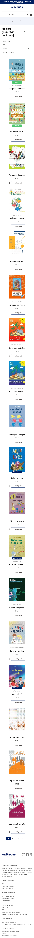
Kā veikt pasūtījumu (8, 896)
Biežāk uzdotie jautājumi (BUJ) (11, 912)
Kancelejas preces (7, 888)
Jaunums (17, 82)
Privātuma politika (7, 905)
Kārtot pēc (27, 32)
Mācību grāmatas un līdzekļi (14, 21)
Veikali (4, 933)
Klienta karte (6, 900)
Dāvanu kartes (6, 903)
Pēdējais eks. (17, 472)
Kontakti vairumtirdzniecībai (10, 931)
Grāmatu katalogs (7, 884)
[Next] (22, 838)
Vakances (5, 910)
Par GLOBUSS (6, 907)
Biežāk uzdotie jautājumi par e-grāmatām (15, 914)
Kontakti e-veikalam (8, 929)
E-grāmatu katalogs (8, 886)
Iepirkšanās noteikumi (8, 898)
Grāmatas (4, 21)
